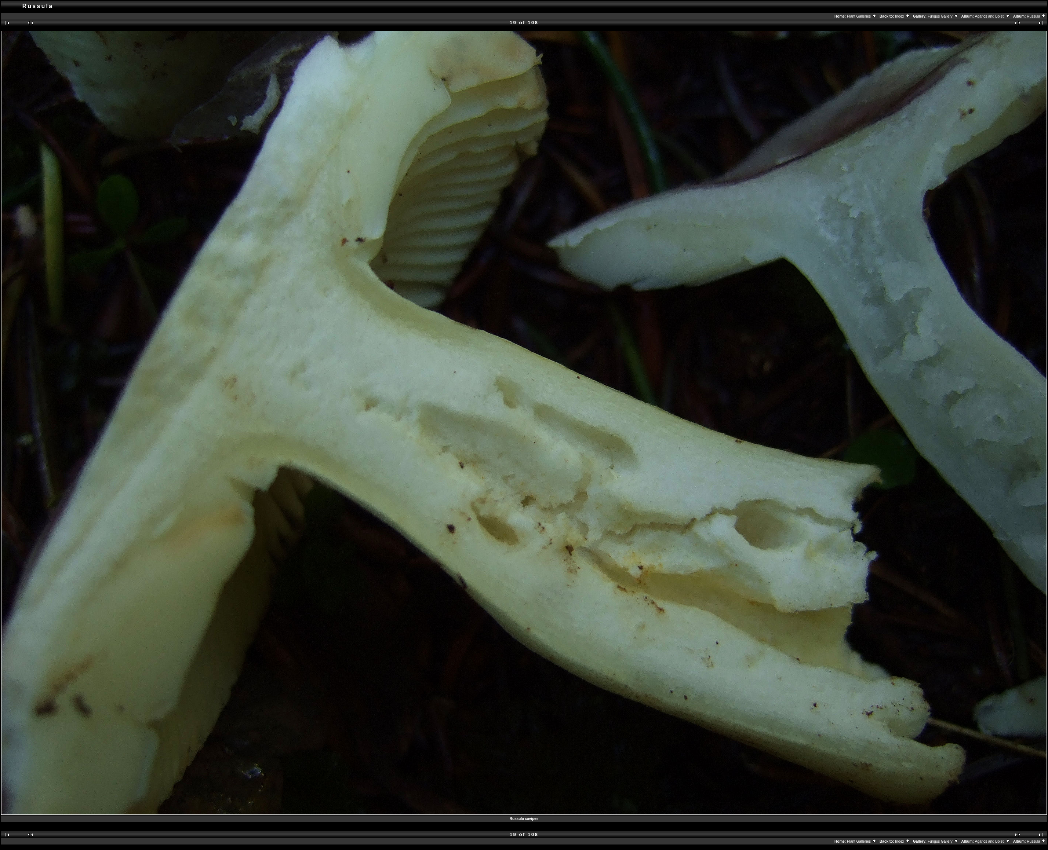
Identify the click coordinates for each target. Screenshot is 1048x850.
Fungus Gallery (943, 16)
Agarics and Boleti (992, 16)
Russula (1036, 16)
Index (902, 16)
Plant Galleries (862, 16)
